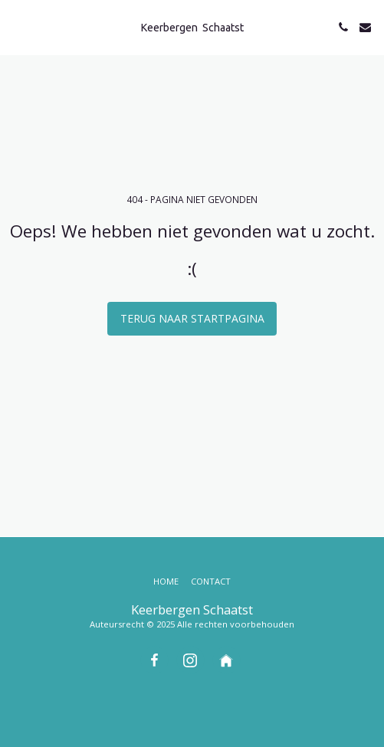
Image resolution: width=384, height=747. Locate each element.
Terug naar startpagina (192, 318)
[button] (17, 26)
